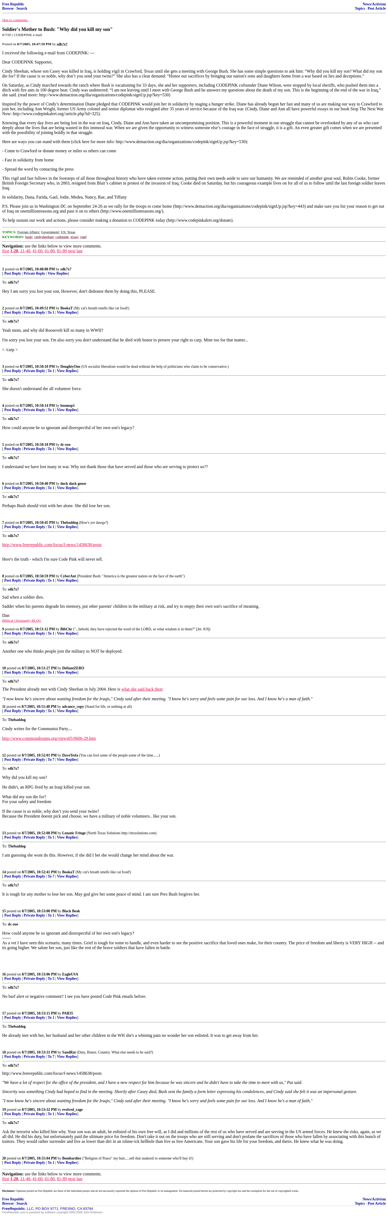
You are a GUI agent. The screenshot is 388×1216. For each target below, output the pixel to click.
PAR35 (67, 1013)
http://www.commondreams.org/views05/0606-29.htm (49, 738)
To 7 (51, 760)
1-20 (14, 251)
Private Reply (34, 273)
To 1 (51, 312)
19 (4, 1110)
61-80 (50, 251)
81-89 (62, 251)
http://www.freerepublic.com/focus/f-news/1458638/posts (52, 544)
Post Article (377, 8)
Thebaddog (69, 523)
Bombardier (71, 1158)
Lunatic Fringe (74, 833)
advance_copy (73, 707)
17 (4, 1013)
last (79, 251)
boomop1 (67, 406)
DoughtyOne (70, 367)
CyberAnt (68, 576)
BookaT (66, 308)
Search (21, 8)
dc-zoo (65, 445)
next (71, 251)
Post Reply (12, 273)
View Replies (58, 273)
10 (4, 668)
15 (4, 911)
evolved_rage (72, 1110)
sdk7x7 (65, 269)
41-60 (37, 251)
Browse (8, 8)
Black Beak (71, 911)
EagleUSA (70, 974)
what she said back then (141, 689)
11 (4, 707)
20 (4, 1158)
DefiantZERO (73, 668)
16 (4, 974)
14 (4, 872)
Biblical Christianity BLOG (21, 620)
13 (4, 833)
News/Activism (374, 4)
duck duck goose (73, 484)
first (5, 251)
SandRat (69, 1052)
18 (4, 1052)
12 (4, 755)
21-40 (25, 251)
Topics (360, 8)
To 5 (51, 979)
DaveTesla (70, 755)
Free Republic (13, 4)
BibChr (66, 629)
